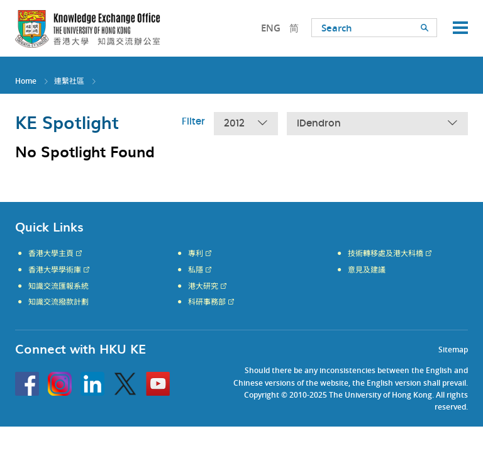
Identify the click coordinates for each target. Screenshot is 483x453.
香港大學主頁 (51, 253)
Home (25, 81)
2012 (246, 123)
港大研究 (203, 286)
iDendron (377, 123)
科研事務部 (207, 302)
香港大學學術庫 (54, 270)
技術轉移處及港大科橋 (385, 253)
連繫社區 (69, 81)
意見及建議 (367, 270)
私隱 (195, 270)
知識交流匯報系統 (58, 286)
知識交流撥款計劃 (58, 302)
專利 (195, 253)
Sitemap (453, 349)
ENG (270, 28)
